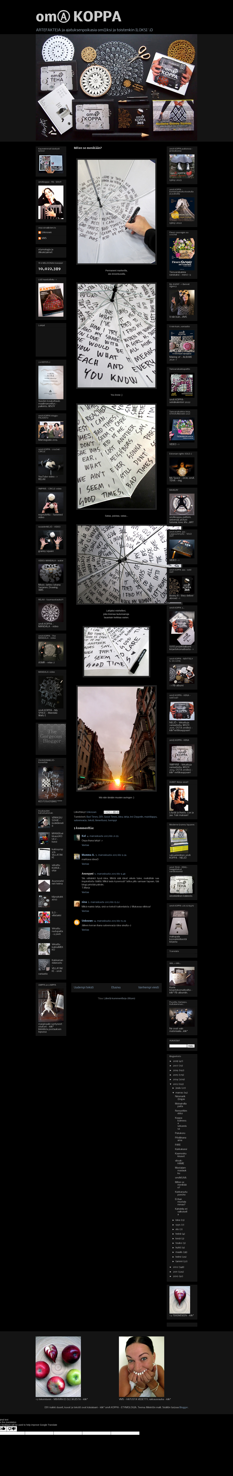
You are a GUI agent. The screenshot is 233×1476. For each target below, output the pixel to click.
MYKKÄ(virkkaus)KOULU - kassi (57, 837)
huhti (179, 1247)
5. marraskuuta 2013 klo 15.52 (104, 902)
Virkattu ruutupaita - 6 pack (57, 931)
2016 (176, 1070)
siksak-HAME (179, 1162)
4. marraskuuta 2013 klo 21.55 (103, 836)
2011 (175, 1272)
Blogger (183, 1407)
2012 (176, 1267)
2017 (176, 1065)
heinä (179, 1234)
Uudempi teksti (84, 987)
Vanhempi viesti (148, 987)
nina (84, 902)
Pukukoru (180, 1133)
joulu (178, 1088)
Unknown (87, 921)
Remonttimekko (181, 1112)
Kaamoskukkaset (180, 1155)
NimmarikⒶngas (180, 1098)
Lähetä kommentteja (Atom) (119, 998)
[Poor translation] (12, 1428)
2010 (176, 1276)
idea (120, 817)
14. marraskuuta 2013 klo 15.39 (110, 921)
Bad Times (92, 817)
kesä (178, 1238)
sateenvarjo (80, 820)
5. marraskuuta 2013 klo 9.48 (109, 874)
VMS (44, 238)
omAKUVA (180, 1177)
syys (178, 1225)
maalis (179, 1252)
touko (179, 1243)
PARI (177, 1145)
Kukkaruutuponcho (181, 1193)
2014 (176, 1079)
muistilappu (150, 817)
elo (177, 1229)
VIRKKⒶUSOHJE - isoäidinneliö (57, 821)
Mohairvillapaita (181, 1105)
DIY (101, 817)
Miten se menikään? (181, 1185)
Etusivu (116, 987)
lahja (126, 817)
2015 (176, 1075)
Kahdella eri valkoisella (181, 1212)
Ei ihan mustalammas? (180, 1202)
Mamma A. (88, 855)
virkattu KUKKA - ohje (56, 868)
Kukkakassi (181, 1149)
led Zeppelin (136, 817)
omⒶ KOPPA (79, 17)
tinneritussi (101, 820)
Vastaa (85, 845)
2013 (175, 1084)
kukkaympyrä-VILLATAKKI (57, 853)
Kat (84, 836)
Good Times (110, 817)
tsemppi (112, 820)
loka (178, 1220)
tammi (179, 1261)
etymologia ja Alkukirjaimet (45, 251)
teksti (91, 820)
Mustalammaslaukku (180, 1171)
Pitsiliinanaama (180, 1139)
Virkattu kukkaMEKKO (57, 947)
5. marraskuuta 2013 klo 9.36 (111, 855)
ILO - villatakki (56, 914)
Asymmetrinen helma (58, 882)
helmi (179, 1257)
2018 (176, 1061)
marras (180, 1092)
